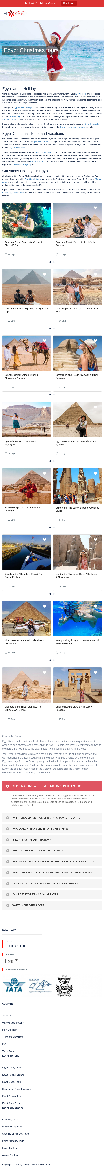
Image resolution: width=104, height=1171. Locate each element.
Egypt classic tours (17, 148)
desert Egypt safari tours (13, 192)
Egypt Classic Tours (11, 1082)
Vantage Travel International (36, 1164)
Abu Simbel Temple (11, 119)
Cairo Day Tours (10, 1119)
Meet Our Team (9, 1030)
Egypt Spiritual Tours (12, 1096)
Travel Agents (8, 1051)
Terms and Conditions (12, 1037)
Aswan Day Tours (10, 1155)
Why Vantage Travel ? (13, 1023)
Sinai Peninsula (92, 124)
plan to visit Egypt (38, 161)
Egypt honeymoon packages (73, 127)
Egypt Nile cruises (40, 142)
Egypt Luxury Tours (11, 1067)
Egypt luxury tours (43, 152)
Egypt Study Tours (11, 1103)
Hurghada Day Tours (12, 1126)
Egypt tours (81, 94)
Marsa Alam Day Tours (13, 1141)
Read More (69, 3)
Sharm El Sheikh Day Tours (15, 1134)
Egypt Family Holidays (13, 1075)
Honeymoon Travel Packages (16, 1089)
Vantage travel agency (21, 164)
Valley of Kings (15, 116)
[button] (50, 262)
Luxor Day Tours (10, 1148)
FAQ (4, 1044)
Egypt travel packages (24, 107)
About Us (6, 1015)
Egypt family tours (33, 179)
